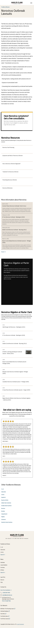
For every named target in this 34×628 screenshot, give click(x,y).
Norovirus (3, 508)
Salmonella (3, 491)
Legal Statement (20, 624)
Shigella (3, 516)
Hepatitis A (3, 497)
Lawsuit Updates (3, 565)
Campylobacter (4, 514)
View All (2, 554)
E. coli (2, 489)
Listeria (2, 494)
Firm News (2, 567)
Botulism (3, 511)
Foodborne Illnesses (5, 7)
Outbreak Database (4, 611)
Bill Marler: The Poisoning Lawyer (7, 608)
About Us (2, 579)
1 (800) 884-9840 (6, 592)
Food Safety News (4, 616)
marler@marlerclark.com (7, 595)
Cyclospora (3, 519)
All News (2, 570)
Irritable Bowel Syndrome (6, 505)
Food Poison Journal (4, 618)
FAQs (1, 582)
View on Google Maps (6, 600)
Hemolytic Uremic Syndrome (6, 522)
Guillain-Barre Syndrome (6, 503)
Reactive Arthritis (4, 500)
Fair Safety (2, 613)
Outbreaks (2, 562)
